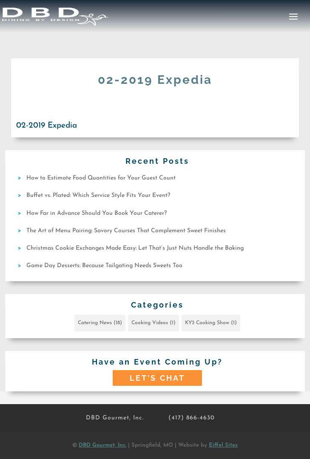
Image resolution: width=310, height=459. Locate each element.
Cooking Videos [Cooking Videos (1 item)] (153, 322)
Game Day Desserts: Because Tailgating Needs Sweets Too (104, 265)
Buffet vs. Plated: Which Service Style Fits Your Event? (98, 195)
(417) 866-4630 (191, 418)
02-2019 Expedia (46, 126)
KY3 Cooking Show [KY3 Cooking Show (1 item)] (211, 322)
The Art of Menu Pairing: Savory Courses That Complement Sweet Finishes (126, 231)
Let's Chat (157, 377)
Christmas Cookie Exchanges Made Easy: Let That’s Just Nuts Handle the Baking (135, 248)
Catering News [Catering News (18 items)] (100, 322)
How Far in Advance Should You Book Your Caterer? (96, 213)
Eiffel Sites (223, 445)
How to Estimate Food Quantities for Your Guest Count (101, 178)
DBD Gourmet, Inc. (115, 418)
